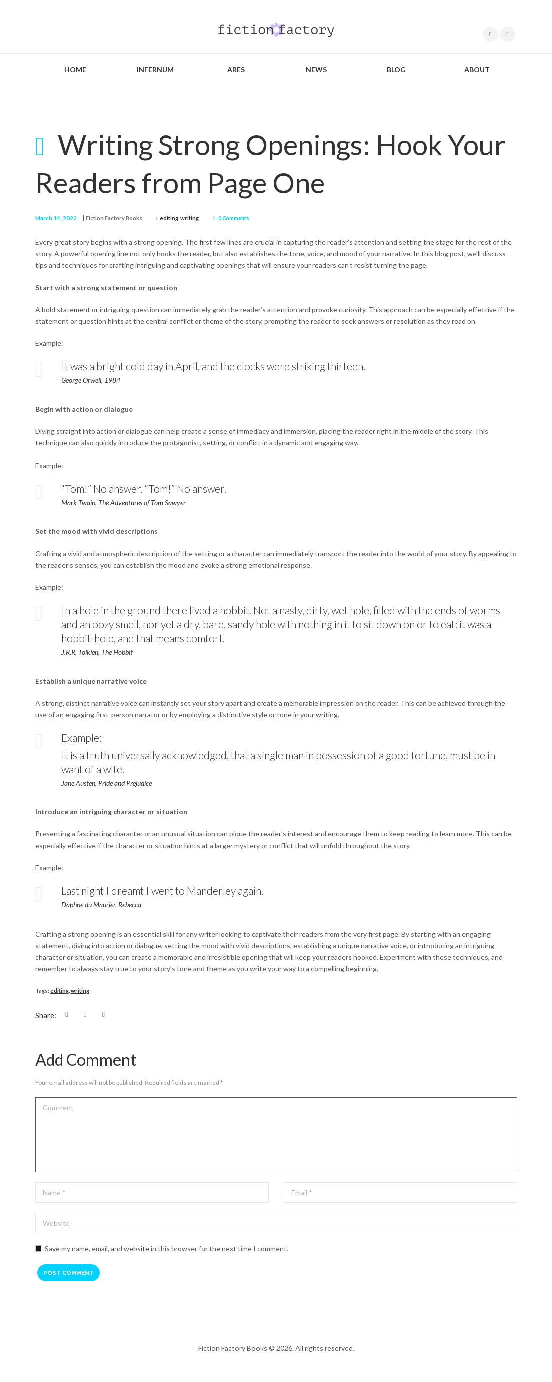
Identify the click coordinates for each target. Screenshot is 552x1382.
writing (180, 218)
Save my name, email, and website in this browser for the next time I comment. (166, 1248)
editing (161, 218)
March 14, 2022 (53, 218)
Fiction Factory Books (108, 218)
